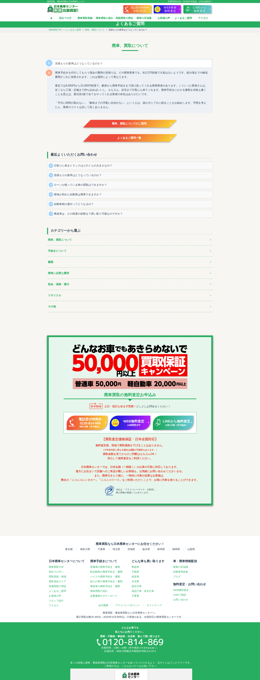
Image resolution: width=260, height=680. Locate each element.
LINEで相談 (179, 595)
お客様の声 (164, 18)
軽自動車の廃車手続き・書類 (106, 571)
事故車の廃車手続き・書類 (105, 586)
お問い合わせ (180, 599)
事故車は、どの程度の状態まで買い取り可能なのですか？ (88, 213)
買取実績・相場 (57, 576)
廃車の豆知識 (143, 18)
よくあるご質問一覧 (129, 137)
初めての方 (65, 18)
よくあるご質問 (183, 18)
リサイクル (54, 295)
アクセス (203, 18)
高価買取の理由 (57, 586)
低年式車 (137, 586)
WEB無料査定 (181, 590)
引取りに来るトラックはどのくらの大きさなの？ (83, 165)
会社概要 (103, 605)
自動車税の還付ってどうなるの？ (74, 204)
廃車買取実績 (84, 18)
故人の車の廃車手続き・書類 (106, 581)
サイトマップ (154, 605)
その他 (52, 306)
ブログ (177, 576)
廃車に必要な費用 (58, 273)
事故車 (135, 567)
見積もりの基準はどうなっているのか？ (78, 175)
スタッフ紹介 (56, 600)
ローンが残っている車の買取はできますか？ (80, 184)
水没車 (135, 581)
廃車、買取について (94, 30)
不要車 (135, 596)
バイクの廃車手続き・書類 (105, 576)
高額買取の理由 (124, 18)
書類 (50, 262)
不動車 (135, 571)
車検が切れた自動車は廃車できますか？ (78, 194)
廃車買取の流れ (104, 18)
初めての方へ (56, 571)
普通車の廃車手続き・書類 (105, 567)
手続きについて (57, 250)
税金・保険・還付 (58, 284)
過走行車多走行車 (143, 591)
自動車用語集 (180, 571)
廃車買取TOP (55, 30)
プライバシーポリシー (127, 605)
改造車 (135, 576)
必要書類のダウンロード (104, 596)
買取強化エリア (57, 581)
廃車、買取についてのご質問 (129, 123)
